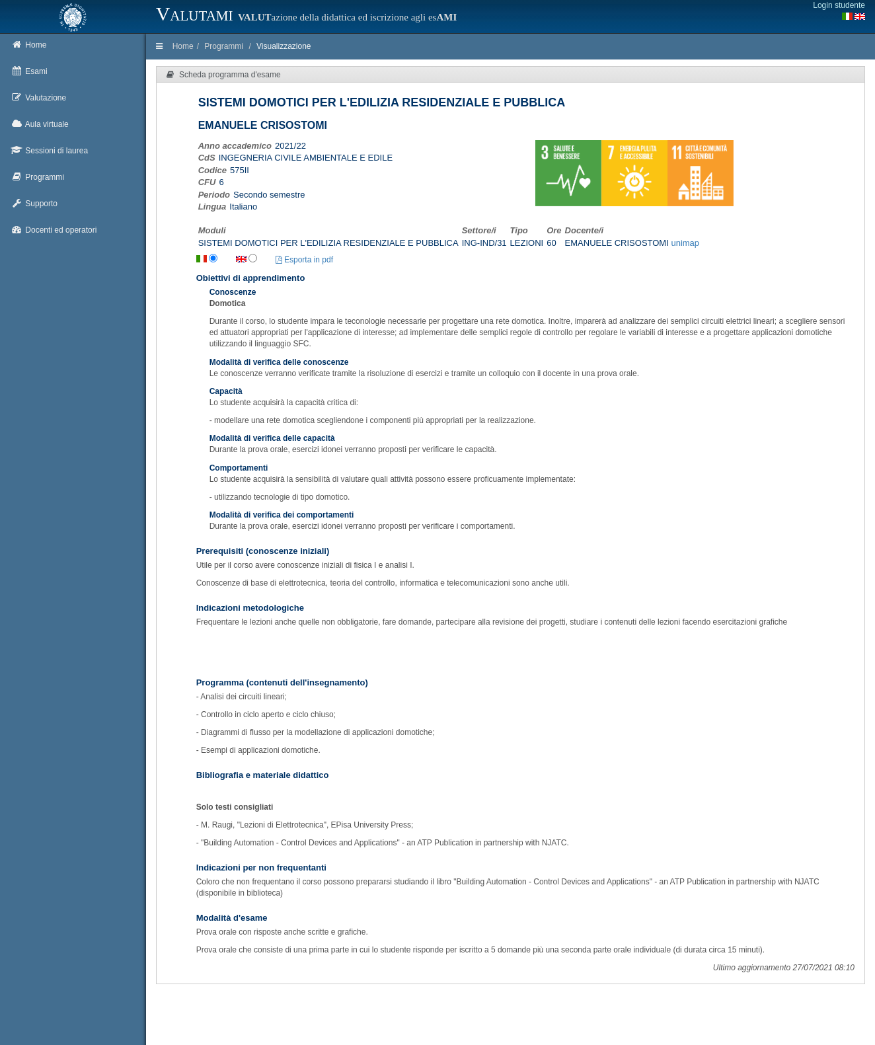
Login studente (839, 5)
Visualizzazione (283, 46)
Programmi (223, 46)
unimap (685, 243)
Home (183, 46)
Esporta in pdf (304, 259)
